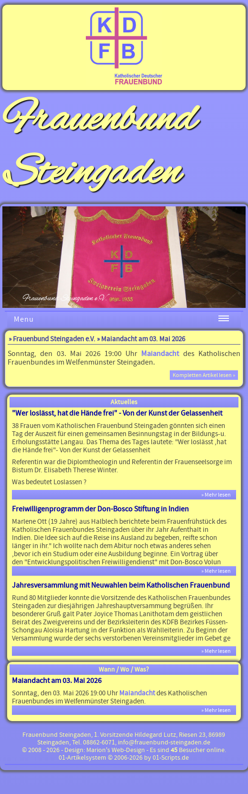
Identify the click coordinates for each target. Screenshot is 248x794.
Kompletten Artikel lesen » (204, 375)
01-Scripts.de (171, 758)
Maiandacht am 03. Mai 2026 (57, 680)
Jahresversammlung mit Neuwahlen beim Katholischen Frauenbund (121, 585)
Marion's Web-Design (115, 750)
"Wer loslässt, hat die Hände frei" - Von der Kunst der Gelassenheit (117, 413)
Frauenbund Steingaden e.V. (54, 339)
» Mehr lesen (218, 494)
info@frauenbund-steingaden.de (164, 742)
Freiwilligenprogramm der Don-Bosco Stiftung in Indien (100, 509)
